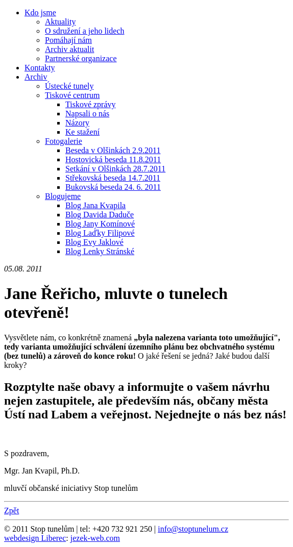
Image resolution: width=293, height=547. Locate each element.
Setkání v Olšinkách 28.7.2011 (115, 168)
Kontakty (40, 67)
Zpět (11, 510)
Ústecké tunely (69, 86)
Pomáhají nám (68, 40)
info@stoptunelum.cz (193, 529)
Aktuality (60, 21)
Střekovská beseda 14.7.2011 (112, 177)
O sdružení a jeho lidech (85, 31)
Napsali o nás (87, 113)
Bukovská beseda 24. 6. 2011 (113, 187)
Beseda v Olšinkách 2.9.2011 (112, 150)
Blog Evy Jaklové (94, 242)
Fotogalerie (63, 141)
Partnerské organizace (81, 58)
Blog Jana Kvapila (95, 205)
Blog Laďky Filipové (100, 233)
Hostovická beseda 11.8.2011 (113, 159)
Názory (77, 122)
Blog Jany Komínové (100, 223)
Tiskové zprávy (90, 104)
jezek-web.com (95, 538)
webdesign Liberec (35, 538)
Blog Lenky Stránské (99, 251)
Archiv (36, 76)
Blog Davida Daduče (99, 214)
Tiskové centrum (72, 95)
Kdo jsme (40, 12)
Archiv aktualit (69, 49)
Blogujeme (63, 196)
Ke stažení (82, 132)
